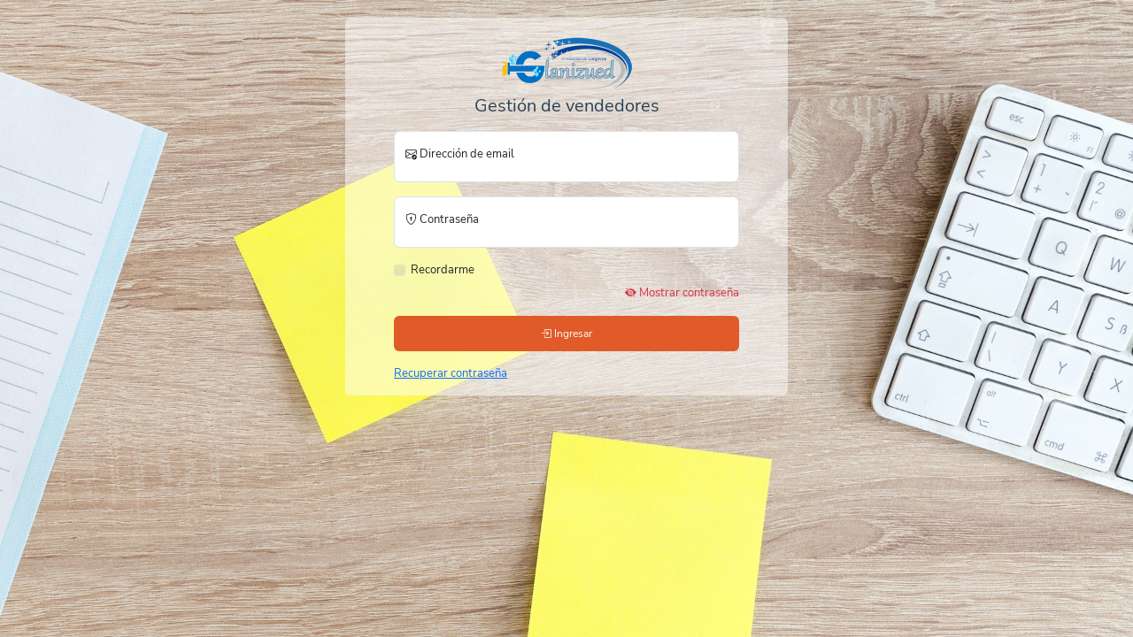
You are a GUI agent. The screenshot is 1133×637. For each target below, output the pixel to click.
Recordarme (442, 270)
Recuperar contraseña (450, 373)
